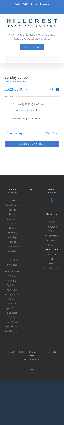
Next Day (51, 133)
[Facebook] (51, 200)
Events (8, 81)
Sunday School (25, 110)
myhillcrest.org (52, 267)
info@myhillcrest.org (40, 4)
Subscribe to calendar (32, 144)
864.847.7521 (51, 249)
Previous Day (14, 133)
